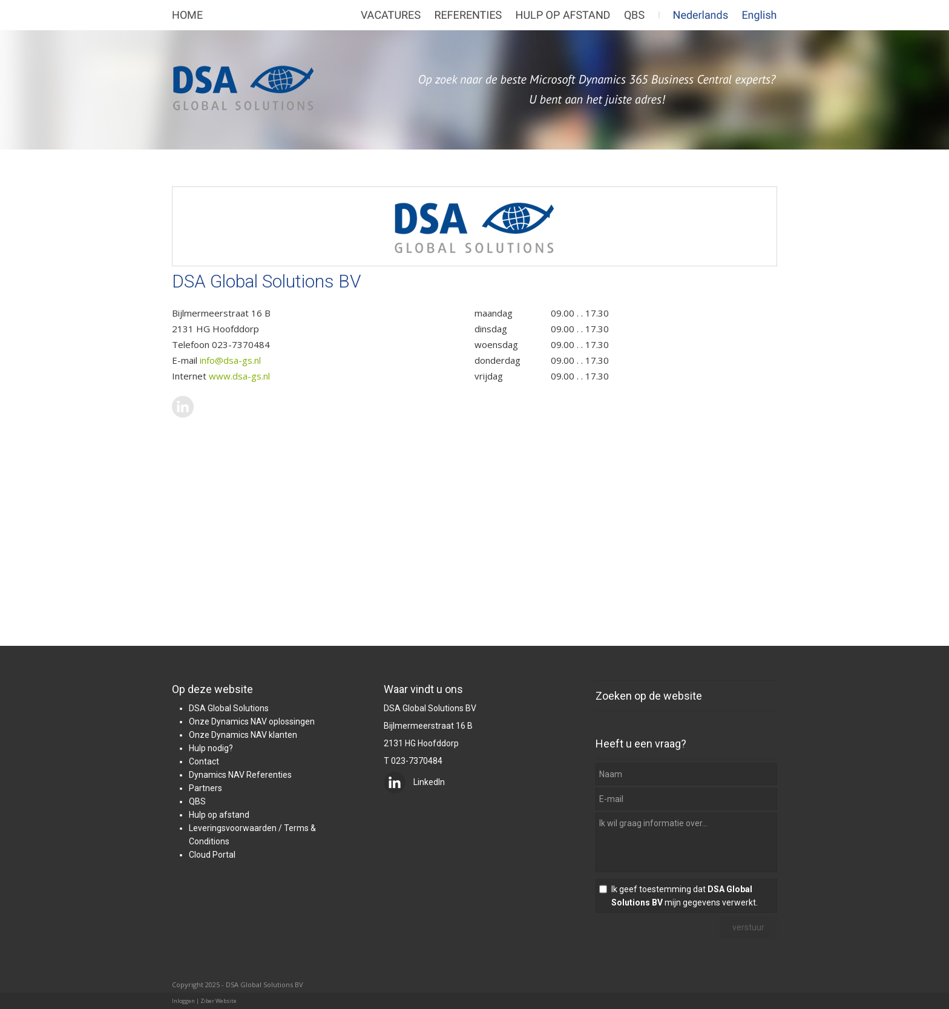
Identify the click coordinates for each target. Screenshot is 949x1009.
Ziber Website (218, 1001)
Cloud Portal (212, 854)
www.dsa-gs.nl (239, 376)
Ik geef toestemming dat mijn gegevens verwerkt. (684, 895)
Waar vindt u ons (423, 689)
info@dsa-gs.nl (230, 360)
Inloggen (183, 1001)
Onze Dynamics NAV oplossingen (252, 721)
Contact (204, 761)
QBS (197, 801)
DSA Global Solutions (229, 708)
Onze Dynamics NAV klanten (243, 735)
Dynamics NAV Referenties (240, 775)
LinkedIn (414, 782)
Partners (205, 788)
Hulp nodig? (211, 748)
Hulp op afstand (219, 815)
